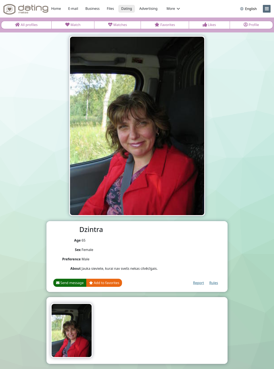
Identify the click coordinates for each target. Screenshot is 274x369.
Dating (126, 8)
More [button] (173, 8)
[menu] (267, 9)
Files (110, 8)
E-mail (73, 8)
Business (92, 8)
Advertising (148, 8)
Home (56, 8)
